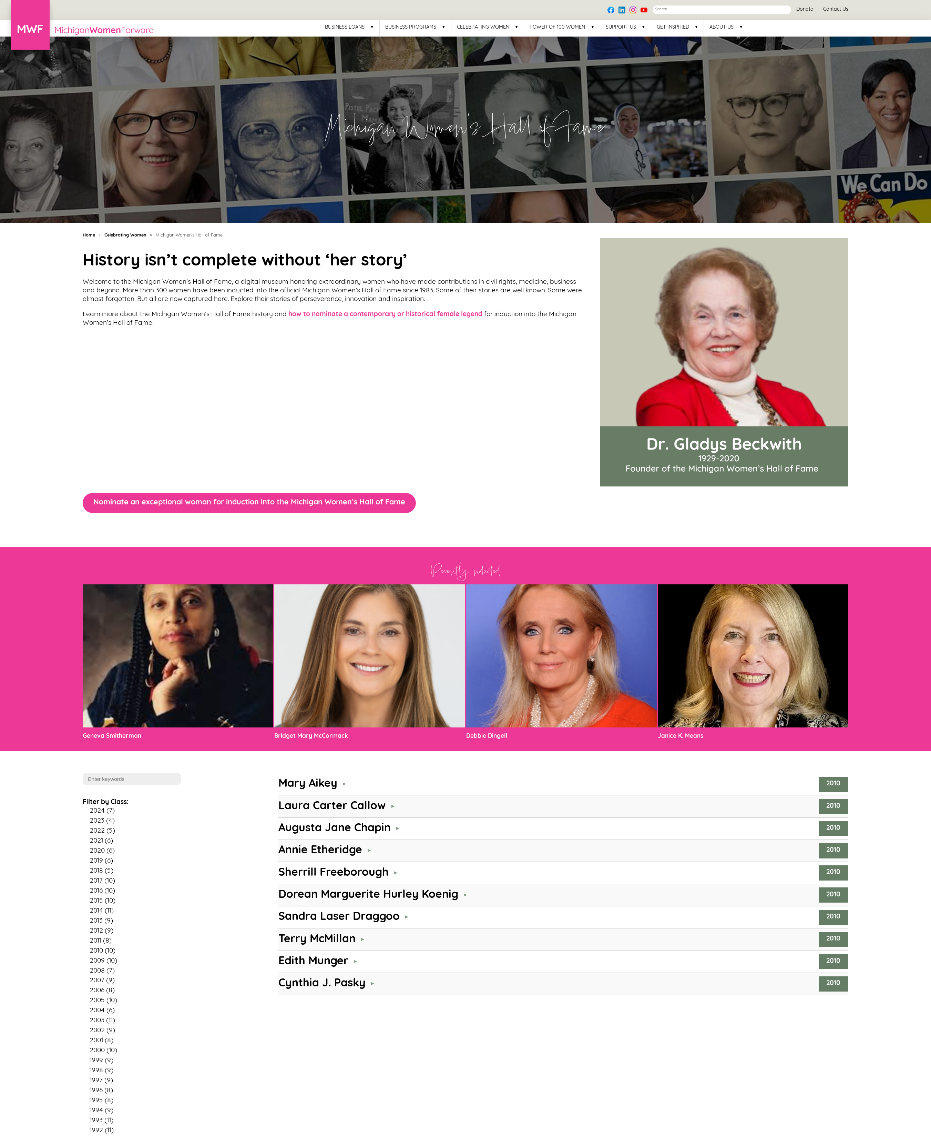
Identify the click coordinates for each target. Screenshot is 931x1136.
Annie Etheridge (320, 850)
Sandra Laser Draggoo (339, 917)
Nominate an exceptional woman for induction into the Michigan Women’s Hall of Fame (249, 502)
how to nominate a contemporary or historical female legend (385, 314)
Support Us (621, 27)
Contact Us (835, 9)
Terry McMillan (317, 939)
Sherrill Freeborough (333, 872)
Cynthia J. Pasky (322, 983)
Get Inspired (673, 27)
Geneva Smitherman (112, 736)
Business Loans (345, 27)
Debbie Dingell (487, 736)
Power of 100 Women (557, 27)
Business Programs (410, 27)
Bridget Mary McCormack (311, 736)
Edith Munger (313, 961)
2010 (833, 784)
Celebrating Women (483, 27)
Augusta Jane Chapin (334, 828)
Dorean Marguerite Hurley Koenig (368, 895)
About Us (721, 27)
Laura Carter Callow (332, 806)
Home (89, 235)
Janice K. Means (680, 736)
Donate (804, 9)
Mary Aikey (307, 784)
